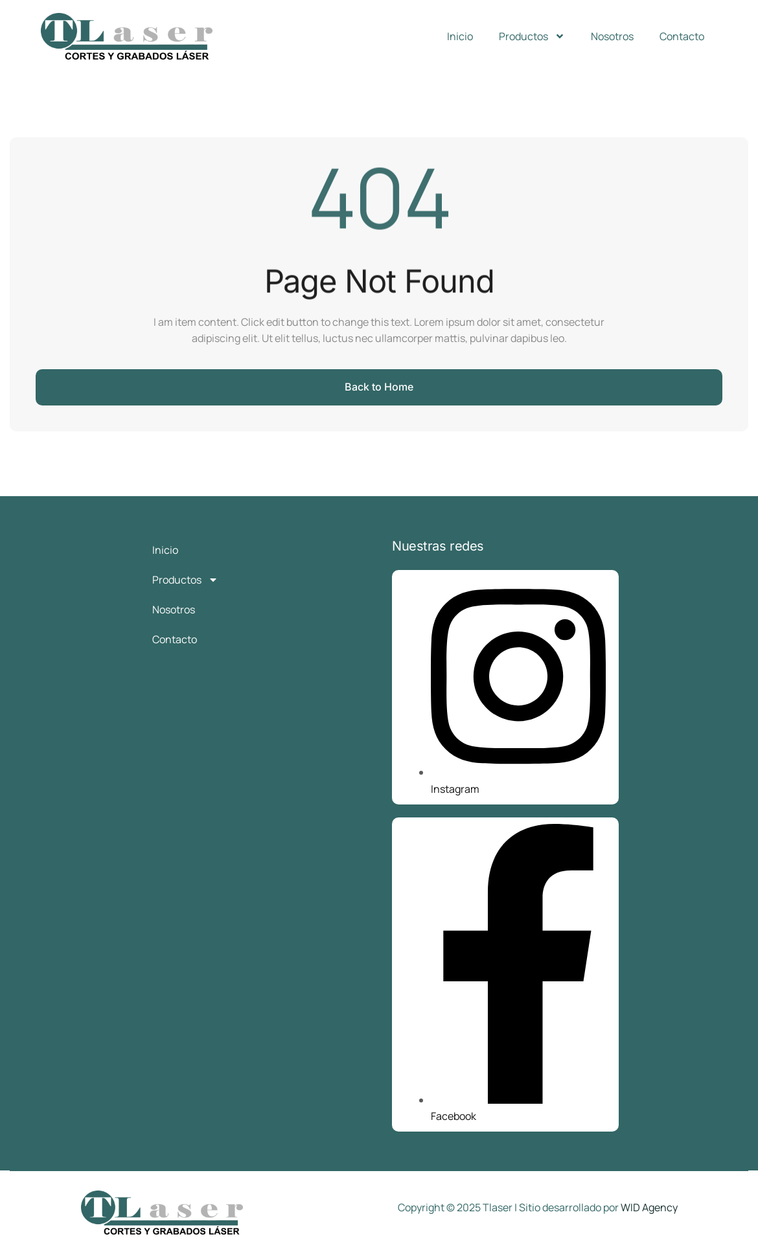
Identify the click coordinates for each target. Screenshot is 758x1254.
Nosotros (612, 36)
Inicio (460, 36)
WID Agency (649, 1207)
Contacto (682, 36)
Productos (532, 36)
